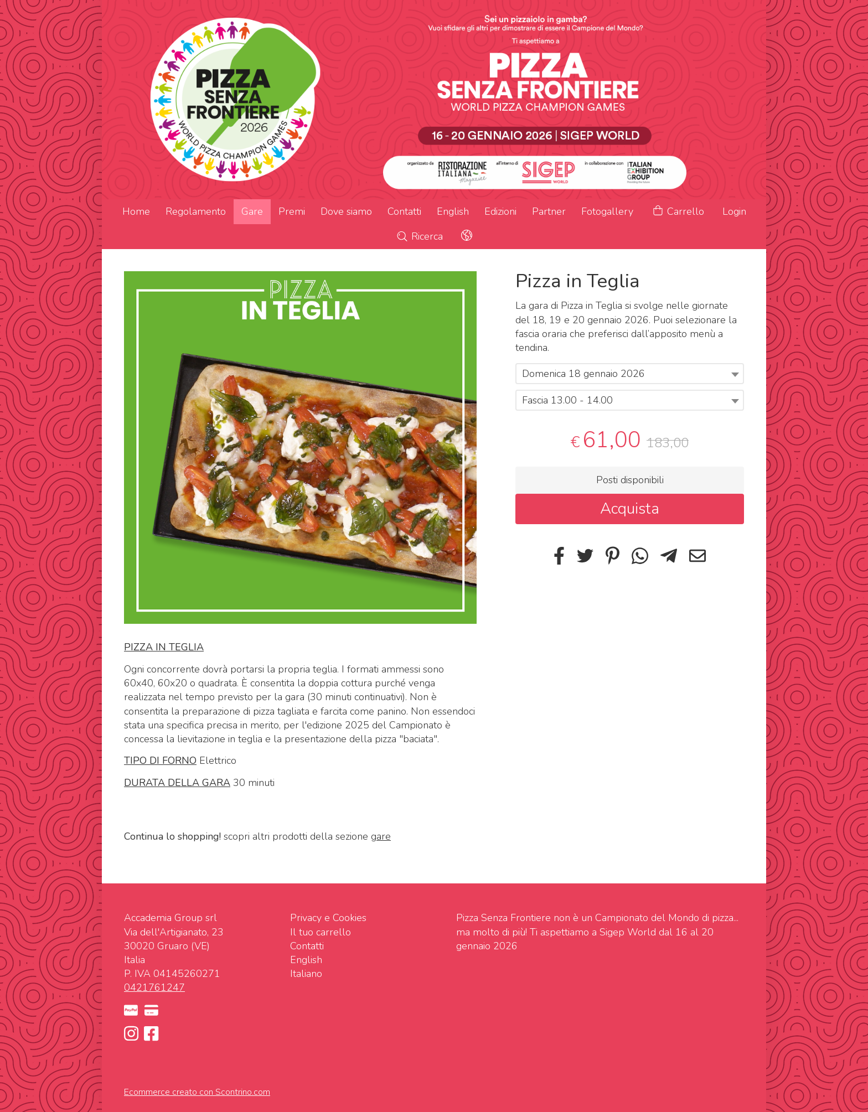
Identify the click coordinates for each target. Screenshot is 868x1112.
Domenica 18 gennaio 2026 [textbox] (583, 373)
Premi (291, 211)
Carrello (678, 212)
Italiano (306, 973)
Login (734, 211)
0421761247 (154, 987)
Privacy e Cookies (328, 917)
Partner (549, 211)
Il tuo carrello (320, 932)
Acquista (629, 508)
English (453, 211)
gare (381, 836)
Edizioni (500, 211)
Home (136, 211)
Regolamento (196, 211)
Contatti (404, 211)
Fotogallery (607, 211)
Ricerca (419, 236)
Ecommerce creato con (197, 1092)
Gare (252, 211)
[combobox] (629, 373)
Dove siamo (346, 211)
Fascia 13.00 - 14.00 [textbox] (567, 400)
